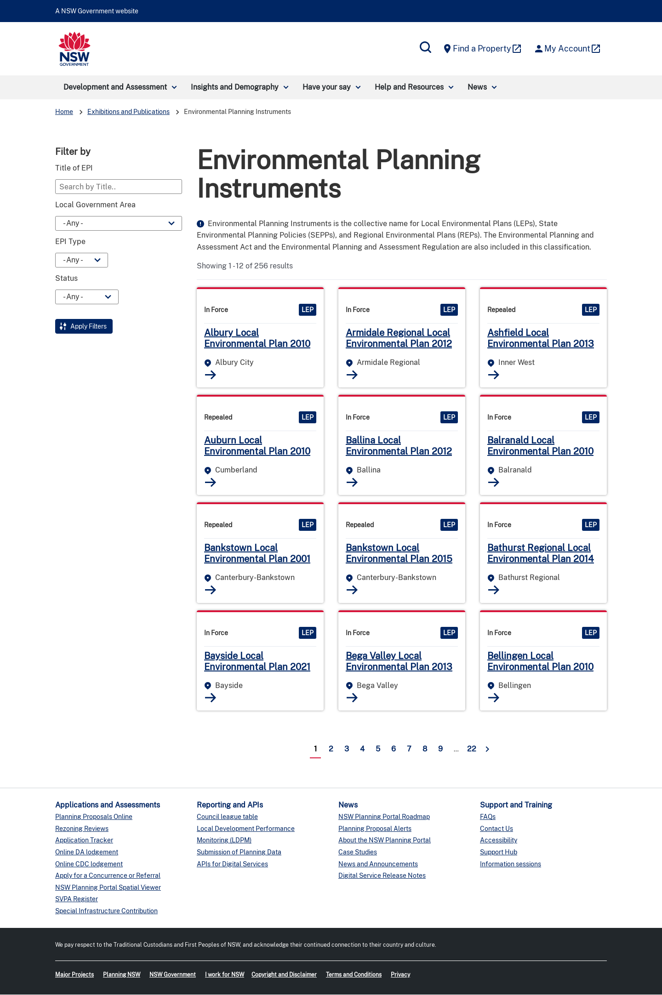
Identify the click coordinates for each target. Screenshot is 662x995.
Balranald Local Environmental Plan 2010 (540, 446)
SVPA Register (76, 899)
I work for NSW (224, 975)
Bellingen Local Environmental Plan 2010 (540, 661)
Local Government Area (95, 205)
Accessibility (498, 840)
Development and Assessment (115, 87)
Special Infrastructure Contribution (106, 911)
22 (471, 749)
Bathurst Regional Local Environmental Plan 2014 (540, 553)
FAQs (488, 816)
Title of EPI (74, 168)
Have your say (326, 87)
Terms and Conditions (354, 975)
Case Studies (357, 852)
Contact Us (496, 828)
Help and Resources (409, 87)
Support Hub (498, 852)
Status (66, 278)
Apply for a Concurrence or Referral (107, 875)
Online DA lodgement (86, 852)
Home (64, 111)
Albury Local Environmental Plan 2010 (257, 338)
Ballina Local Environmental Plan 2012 (399, 446)
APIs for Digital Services (232, 864)
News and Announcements (378, 864)
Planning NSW (121, 975)
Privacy (400, 975)
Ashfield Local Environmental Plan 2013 (540, 338)
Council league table (227, 816)
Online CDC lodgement (89, 864)
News (477, 87)
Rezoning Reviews (81, 828)
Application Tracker (84, 840)
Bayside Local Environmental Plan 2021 (257, 661)
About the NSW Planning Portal (384, 840)
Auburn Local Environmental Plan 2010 (257, 446)
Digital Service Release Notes (382, 875)
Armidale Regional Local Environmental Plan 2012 (399, 338)
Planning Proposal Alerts (374, 828)
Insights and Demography (235, 87)
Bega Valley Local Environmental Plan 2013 (399, 661)
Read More (210, 374)
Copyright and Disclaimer (284, 975)
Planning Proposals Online (93, 816)
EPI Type (70, 241)
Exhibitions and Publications (128, 111)
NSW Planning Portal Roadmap (384, 816)
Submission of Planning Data (239, 852)
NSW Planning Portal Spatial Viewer (108, 887)
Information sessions (510, 864)
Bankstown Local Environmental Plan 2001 (257, 553)
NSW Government (172, 975)
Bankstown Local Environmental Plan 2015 (399, 553)
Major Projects (74, 975)
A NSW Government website (96, 11)
